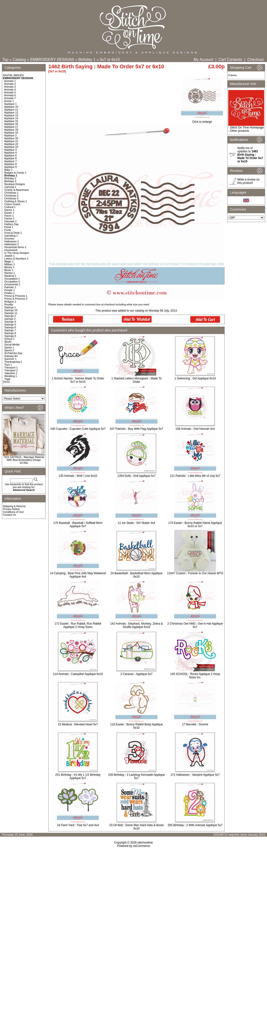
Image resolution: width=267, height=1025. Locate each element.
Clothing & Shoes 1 (15, 201)
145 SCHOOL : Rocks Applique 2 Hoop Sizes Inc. (195, 675)
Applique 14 (11, 118)
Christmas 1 (11, 192)
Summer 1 (10, 358)
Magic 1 (9, 261)
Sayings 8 (10, 333)
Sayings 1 (10, 307)
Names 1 (9, 272)
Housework (10, 250)
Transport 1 (11, 367)
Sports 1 (9, 347)
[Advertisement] (133, 900)
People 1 (9, 290)
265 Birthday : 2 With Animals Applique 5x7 (195, 825)
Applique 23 (11, 146)
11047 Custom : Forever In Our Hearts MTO (195, 573)
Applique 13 (11, 115)
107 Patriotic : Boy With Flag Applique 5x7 (136, 428)
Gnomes (9, 238)
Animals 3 (10, 86)
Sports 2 (9, 350)
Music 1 (8, 270)
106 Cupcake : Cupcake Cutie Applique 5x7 (78, 428)
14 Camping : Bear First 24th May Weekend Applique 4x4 (78, 575)
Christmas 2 (11, 195)
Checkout (255, 60)
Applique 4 (10, 152)
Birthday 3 (10, 181)
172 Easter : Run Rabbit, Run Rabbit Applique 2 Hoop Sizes (78, 625)
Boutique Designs (14, 184)
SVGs (6, 381)
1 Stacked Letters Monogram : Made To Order (136, 380)
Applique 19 (11, 132)
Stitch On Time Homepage (247, 127)
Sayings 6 (10, 327)
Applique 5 (10, 155)
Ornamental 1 (12, 284)
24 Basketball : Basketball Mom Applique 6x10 (136, 575)
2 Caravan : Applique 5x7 (136, 674)
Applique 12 (11, 112)
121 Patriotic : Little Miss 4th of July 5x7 (195, 476)
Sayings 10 (10, 310)
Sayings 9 (10, 336)
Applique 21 (11, 141)
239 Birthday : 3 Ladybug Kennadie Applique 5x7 (136, 776)
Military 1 (9, 264)
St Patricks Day (13, 353)
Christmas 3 (11, 198)
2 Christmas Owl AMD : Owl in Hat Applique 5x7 (195, 625)
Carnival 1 (10, 187)
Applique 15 (11, 121)
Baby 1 (8, 169)
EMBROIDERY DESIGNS (52, 60)
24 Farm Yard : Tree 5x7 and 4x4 (78, 825)
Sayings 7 (10, 330)
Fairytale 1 (10, 221)
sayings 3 (9, 318)
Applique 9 (10, 166)
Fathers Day (11, 224)
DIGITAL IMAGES (13, 75)
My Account (203, 60)
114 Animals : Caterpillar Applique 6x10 (78, 674)
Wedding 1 (10, 376)
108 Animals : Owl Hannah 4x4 (195, 428)
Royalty (8, 304)
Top (5, 60)
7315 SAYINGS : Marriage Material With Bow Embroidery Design (23, 458)
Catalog (19, 60)
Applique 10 (11, 106)
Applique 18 (11, 129)
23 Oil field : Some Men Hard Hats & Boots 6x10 (136, 826)
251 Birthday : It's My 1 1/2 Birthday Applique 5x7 (77, 776)
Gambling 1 (11, 235)
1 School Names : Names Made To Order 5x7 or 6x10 (78, 380)
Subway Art (11, 356)
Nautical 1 (10, 275)
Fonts (7, 229)
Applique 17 (11, 126)
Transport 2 (11, 370)
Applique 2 (10, 135)
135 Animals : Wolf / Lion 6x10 (78, 476)
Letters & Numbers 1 (16, 258)
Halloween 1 (11, 241)
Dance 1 (9, 209)
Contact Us (9, 514)
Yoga (7, 378)
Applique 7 (10, 161)
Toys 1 (8, 364)
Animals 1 (10, 81)
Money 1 (9, 267)
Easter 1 (9, 212)
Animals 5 (10, 92)
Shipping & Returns (14, 506)
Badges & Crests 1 (15, 172)
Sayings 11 (10, 313)
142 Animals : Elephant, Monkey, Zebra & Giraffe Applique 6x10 (136, 625)
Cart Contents (230, 60)
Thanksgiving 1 (13, 361)
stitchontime (145, 842)
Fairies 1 (9, 218)
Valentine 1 (10, 373)
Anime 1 (9, 101)
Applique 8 (10, 164)
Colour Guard (12, 204)
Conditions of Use (13, 511)
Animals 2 (10, 83)
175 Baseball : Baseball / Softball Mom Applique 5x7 (77, 524)
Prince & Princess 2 (15, 298)
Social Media (11, 344)
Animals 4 (10, 89)
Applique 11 (11, 109)
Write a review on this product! (248, 181)
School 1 (9, 338)
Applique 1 (10, 103)
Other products (239, 131)
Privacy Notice (11, 509)
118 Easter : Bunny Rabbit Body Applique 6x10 (136, 726)
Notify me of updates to (250, 154)
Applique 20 (11, 138)
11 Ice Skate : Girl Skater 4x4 (136, 523)
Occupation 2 (12, 281)
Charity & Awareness (16, 189)
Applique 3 (10, 149)
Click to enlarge (202, 120)
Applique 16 (11, 123)
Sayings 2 (10, 315)
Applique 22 (11, 144)
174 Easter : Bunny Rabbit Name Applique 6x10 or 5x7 (195, 524)
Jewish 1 (9, 255)
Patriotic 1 (10, 287)
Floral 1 (8, 227)
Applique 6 (10, 158)
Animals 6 (10, 95)
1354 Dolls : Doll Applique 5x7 (136, 476)
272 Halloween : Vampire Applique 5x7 (195, 774)
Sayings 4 (10, 321)
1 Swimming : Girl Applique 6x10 (195, 378)
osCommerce (141, 846)
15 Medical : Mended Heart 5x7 (78, 724)
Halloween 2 (11, 244)
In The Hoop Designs (16, 252)
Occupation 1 (12, 278)
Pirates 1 (9, 293)
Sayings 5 (10, 324)
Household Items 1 (15, 247)
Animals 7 (10, 98)
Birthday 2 (10, 178)
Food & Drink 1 (13, 232)
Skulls (7, 341)
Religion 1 (10, 301)
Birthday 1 (86, 60)
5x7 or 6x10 (110, 60)
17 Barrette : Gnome (195, 724)
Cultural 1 (10, 207)
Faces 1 (9, 215)
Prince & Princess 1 (15, 295)
